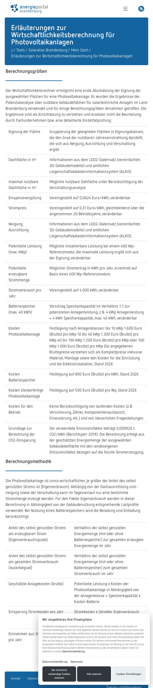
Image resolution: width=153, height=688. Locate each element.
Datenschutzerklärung (73, 651)
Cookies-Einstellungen (128, 673)
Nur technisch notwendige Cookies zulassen (59, 673)
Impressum (77, 661)
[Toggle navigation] (126, 9)
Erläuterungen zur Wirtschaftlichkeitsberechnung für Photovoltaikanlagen (72, 55)
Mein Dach (79, 49)
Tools (20, 49)
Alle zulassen (94, 673)
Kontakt (16, 678)
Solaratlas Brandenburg (47, 49)
